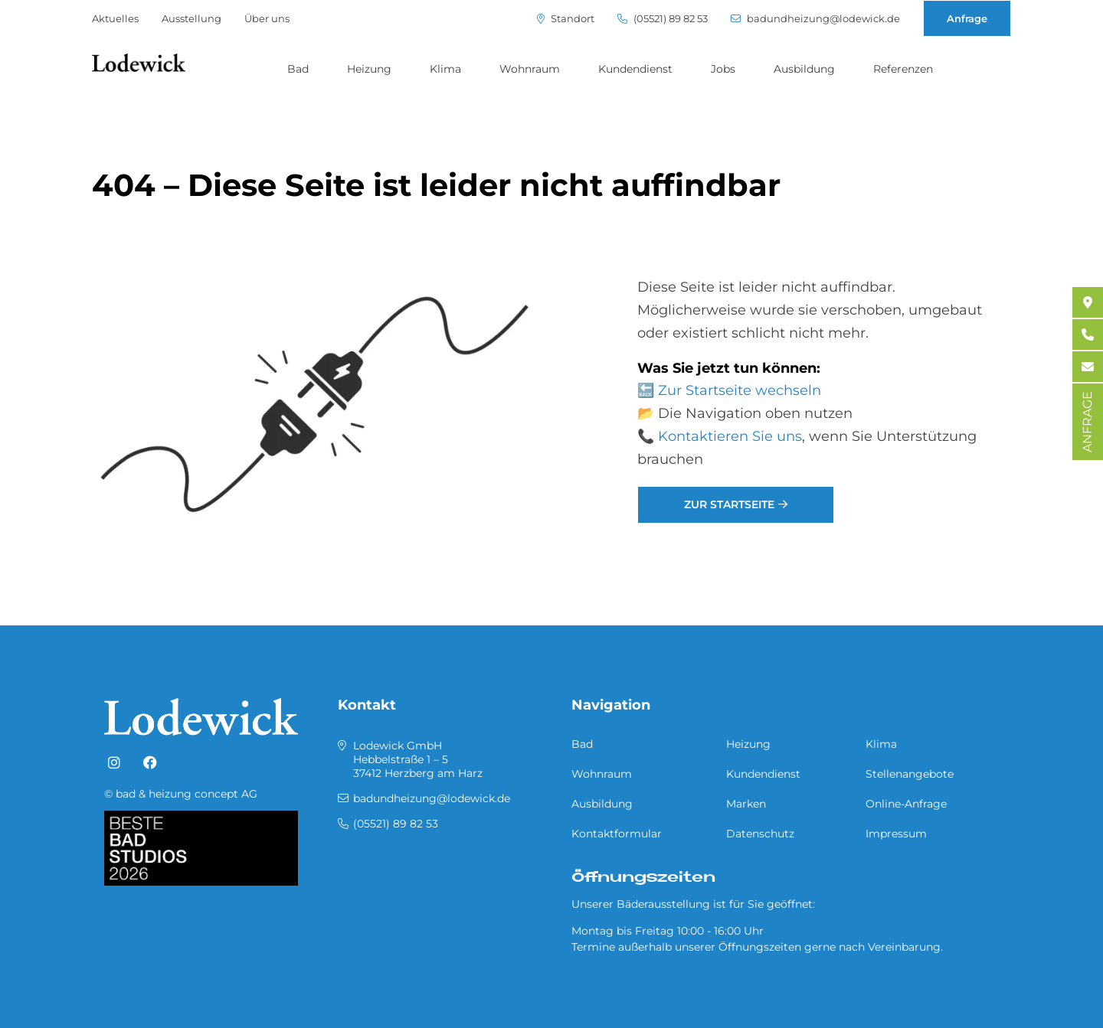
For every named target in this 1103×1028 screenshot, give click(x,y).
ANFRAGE (1087, 421)
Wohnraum (529, 69)
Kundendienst (635, 69)
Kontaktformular (616, 833)
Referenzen (903, 69)
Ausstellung (191, 18)
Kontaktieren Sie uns (730, 436)
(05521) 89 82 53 (662, 19)
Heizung (369, 69)
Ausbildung (804, 69)
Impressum (896, 833)
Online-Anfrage (906, 804)
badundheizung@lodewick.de (815, 19)
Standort (565, 19)
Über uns (267, 18)
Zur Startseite (729, 504)
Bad (298, 69)
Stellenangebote (910, 774)
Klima (445, 69)
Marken (746, 804)
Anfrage (967, 18)
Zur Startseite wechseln (739, 390)
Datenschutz (760, 833)
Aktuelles (115, 18)
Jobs (723, 69)
